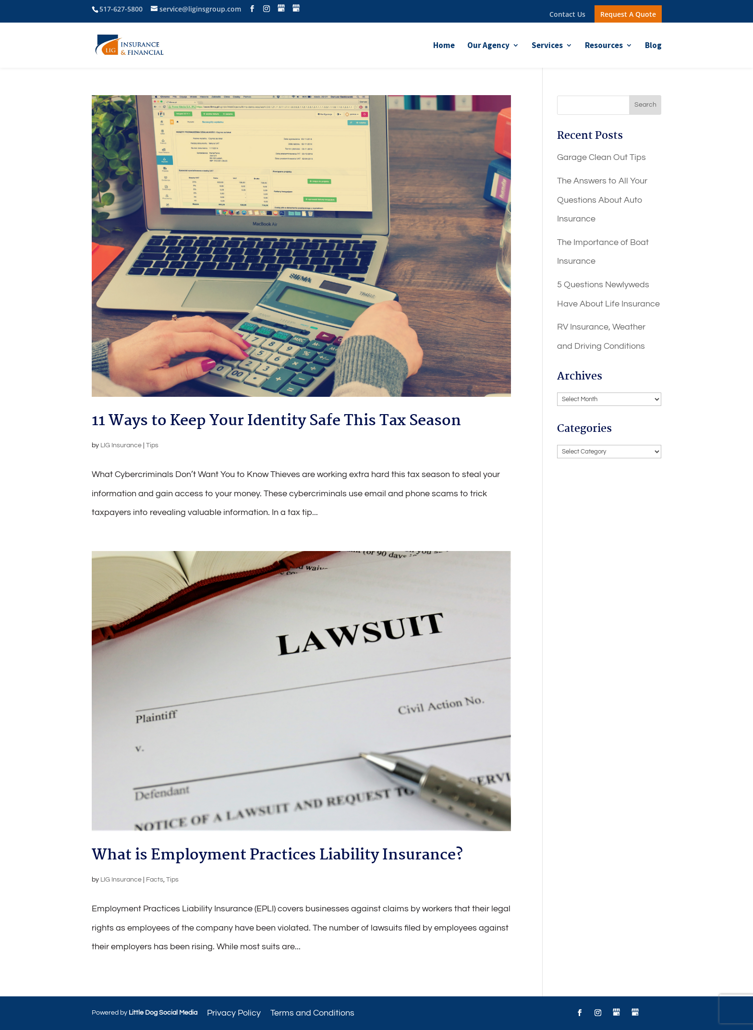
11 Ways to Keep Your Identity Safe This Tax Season (276, 421)
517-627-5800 (121, 8)
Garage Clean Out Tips (601, 157)
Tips (152, 445)
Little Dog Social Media (163, 1012)
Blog (653, 46)
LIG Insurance (121, 445)
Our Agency (488, 46)
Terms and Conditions (312, 1013)
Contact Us (567, 15)
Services (547, 46)
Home (444, 46)
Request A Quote (628, 14)
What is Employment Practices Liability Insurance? (277, 855)
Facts (154, 879)
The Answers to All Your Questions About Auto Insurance (602, 199)
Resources (604, 46)
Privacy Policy (234, 1013)
